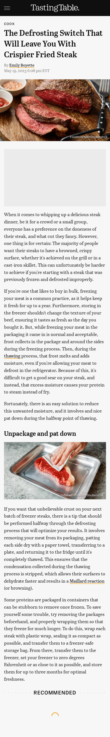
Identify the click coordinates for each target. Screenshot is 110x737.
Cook (9, 23)
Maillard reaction (87, 581)
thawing (12, 355)
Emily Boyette (21, 65)
